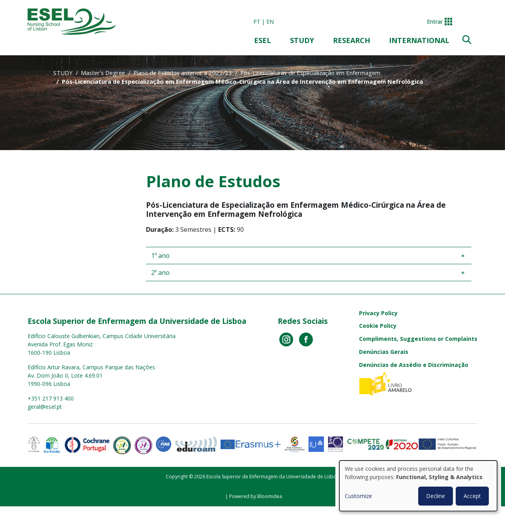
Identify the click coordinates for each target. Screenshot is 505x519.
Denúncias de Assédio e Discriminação (413, 365)
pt (256, 21)
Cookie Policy (378, 325)
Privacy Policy (378, 313)
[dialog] (418, 486)
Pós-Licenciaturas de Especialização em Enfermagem (310, 73)
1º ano (160, 255)
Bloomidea (269, 496)
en (270, 21)
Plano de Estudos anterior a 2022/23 (182, 73)
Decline (435, 496)
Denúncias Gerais (383, 351)
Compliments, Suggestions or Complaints (418, 338)
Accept (472, 496)
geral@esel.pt (45, 406)
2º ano (160, 272)
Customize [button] (358, 496)
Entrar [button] (435, 21)
